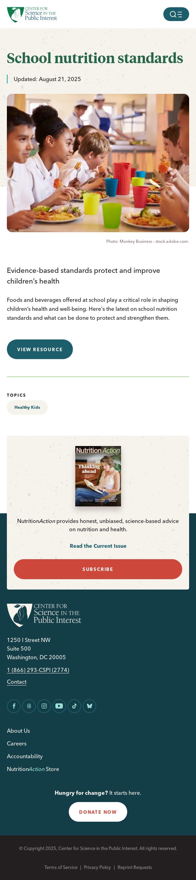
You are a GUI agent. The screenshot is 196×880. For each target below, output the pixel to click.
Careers (16, 743)
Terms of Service (60, 867)
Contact (16, 682)
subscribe (98, 569)
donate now (98, 812)
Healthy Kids (27, 407)
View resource (40, 349)
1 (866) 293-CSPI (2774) (38, 670)
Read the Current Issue (98, 546)
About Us (18, 730)
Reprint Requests (135, 867)
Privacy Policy (97, 867)
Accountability (25, 756)
